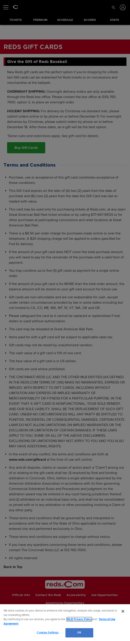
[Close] (123, 611)
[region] (65, 622)
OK (79, 632)
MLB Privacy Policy (79, 619)
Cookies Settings (48, 632)
